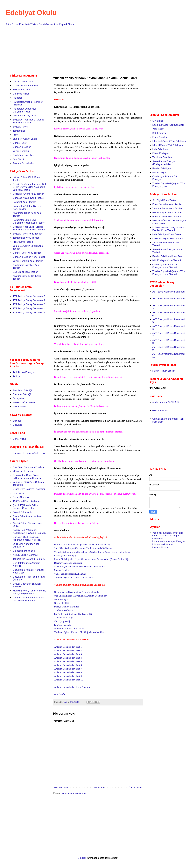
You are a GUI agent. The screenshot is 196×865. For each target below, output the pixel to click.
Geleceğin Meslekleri (24, 550)
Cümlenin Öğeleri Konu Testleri (29, 257)
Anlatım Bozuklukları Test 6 (68, 665)
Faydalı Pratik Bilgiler (163, 370)
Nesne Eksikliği (62, 603)
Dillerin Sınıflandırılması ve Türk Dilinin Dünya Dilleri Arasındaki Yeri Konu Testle (29, 187)
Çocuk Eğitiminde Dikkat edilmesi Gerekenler (26, 506)
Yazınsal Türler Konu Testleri (167, 208)
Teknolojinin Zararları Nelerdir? (29, 559)
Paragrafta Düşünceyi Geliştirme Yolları (24, 110)
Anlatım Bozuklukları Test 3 (68, 654)
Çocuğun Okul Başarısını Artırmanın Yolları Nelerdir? (27, 538)
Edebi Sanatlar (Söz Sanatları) (168, 125)
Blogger (82, 858)
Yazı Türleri (158, 129)
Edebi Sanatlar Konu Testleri (167, 204)
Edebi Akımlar (159, 137)
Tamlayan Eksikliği (63, 617)
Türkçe (16, 376)
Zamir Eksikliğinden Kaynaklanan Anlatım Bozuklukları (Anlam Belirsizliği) (92, 559)
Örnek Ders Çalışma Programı (29, 489)
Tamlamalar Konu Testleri (26, 237)
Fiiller (15, 134)
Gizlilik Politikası (160, 410)
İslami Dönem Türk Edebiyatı (167, 145)
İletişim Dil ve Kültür (23, 81)
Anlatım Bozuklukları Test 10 (68, 679)
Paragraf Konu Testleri (24, 202)
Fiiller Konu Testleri (23, 242)
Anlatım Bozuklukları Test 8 (68, 672)
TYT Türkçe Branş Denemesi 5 (29, 312)
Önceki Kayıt (135, 787)
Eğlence (17, 420)
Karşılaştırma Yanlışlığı (65, 555)
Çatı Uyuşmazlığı (62, 621)
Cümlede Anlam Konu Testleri (28, 198)
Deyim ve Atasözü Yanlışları (68, 563)
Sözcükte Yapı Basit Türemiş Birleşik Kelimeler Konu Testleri (29, 228)
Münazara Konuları (23, 471)
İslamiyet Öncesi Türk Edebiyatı (169, 141)
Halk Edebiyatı (160, 149)
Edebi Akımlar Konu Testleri (166, 216)
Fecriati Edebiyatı (161, 168)
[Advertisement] (94, 49)
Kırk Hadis (18, 493)
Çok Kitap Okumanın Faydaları (29, 467)
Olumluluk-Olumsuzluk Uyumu (69, 628)
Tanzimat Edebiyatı (162, 157)
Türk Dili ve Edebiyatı (24, 372)
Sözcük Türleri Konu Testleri (27, 233)
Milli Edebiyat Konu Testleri (166, 260)
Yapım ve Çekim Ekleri (25, 138)
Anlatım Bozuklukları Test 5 (68, 661)
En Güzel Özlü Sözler (24, 402)
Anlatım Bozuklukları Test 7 (68, 668)
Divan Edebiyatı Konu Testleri (167, 238)
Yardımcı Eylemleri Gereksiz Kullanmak (74, 577)
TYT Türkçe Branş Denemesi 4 (29, 308)
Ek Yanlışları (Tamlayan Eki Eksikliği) (73, 614)
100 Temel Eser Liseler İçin (27, 501)
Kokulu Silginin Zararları (25, 555)
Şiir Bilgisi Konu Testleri (164, 200)
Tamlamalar (19, 130)
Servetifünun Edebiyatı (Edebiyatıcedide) (164, 163)
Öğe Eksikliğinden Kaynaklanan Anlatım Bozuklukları (80, 595)
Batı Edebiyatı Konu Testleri (167, 212)
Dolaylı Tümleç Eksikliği (66, 606)
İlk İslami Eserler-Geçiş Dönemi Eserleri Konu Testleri (169, 229)
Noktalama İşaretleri (23, 155)
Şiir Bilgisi (157, 120)
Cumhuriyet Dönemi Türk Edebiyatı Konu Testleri (165, 266)
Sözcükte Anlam (21, 89)
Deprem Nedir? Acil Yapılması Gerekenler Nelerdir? (28, 599)
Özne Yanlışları (61, 599)
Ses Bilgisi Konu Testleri (25, 272)
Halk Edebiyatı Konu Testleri (167, 234)
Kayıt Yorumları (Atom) (74, 793)
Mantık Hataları (62, 570)
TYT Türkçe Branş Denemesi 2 (29, 300)
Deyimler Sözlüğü (22, 394)
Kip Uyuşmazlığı (62, 625)
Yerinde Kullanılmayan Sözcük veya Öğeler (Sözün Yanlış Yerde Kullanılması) (92, 552)
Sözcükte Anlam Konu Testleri (28, 194)
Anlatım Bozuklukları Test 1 (68, 647)
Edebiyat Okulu (31, 13)
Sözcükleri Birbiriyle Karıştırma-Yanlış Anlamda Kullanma (83, 548)
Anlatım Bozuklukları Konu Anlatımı (72, 687)
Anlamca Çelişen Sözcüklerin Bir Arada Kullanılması (80, 566)
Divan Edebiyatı (160, 153)
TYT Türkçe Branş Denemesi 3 (29, 304)
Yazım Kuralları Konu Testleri (28, 261)
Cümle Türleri (20, 143)
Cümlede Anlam (21, 93)
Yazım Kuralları (21, 151)
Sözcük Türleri (20, 126)
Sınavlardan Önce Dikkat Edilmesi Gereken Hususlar (27, 476)
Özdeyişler (18, 398)
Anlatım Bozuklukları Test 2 (68, 650)
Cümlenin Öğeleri (22, 147)
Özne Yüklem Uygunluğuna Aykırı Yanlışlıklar (77, 592)
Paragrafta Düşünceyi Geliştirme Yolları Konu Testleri (29, 221)
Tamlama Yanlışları (63, 610)
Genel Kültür (19, 439)
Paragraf (17, 97)
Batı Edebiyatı (159, 133)
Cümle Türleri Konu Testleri (27, 252)
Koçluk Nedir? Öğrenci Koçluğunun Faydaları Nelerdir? (29, 531)
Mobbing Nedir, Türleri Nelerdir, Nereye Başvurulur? (29, 592)
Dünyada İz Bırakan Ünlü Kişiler (29, 453)
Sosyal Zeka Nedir (22, 512)
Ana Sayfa (59, 694)
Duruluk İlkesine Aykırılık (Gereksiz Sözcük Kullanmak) (82, 544)
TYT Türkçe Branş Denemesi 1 (29, 296)
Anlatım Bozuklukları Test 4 (68, 657)
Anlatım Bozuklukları (23, 163)
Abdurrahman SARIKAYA (165, 402)
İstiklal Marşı (19, 406)
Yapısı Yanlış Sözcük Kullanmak (70, 574)
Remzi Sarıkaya (21, 497)
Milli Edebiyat (159, 172)
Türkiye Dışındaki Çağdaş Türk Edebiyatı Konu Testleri (168, 273)
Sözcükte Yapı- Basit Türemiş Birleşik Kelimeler (28, 121)
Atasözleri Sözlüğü (22, 390)
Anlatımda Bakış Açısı (24, 115)
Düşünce (17, 425)
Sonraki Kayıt (61, 787)
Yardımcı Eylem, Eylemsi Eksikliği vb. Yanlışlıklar (79, 632)
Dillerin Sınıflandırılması (25, 85)
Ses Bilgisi (18, 159)
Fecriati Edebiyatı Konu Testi (167, 256)
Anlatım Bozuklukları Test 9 (68, 676)
